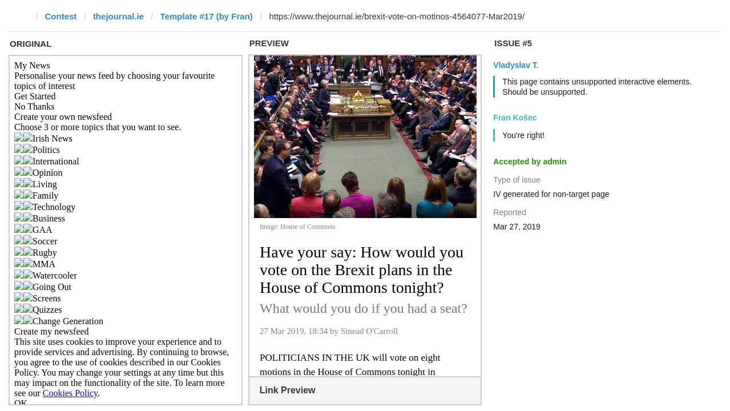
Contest (61, 16)
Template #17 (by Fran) (206, 16)
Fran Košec (515, 117)
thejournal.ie (118, 16)
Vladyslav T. (515, 65)
